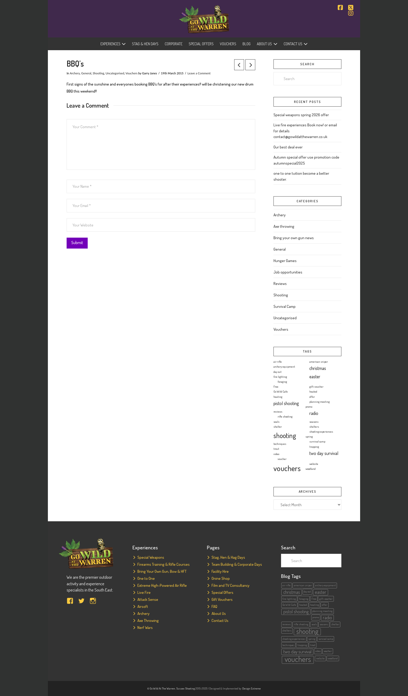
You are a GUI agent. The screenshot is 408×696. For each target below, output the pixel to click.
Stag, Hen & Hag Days (228, 557)
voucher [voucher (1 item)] (282, 459)
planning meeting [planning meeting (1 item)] (319, 402)
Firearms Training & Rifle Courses (163, 564)
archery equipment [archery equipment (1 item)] (284, 366)
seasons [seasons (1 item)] (313, 422)
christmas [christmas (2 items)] (317, 368)
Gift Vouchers (222, 599)
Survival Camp (284, 306)
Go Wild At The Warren (162, 688)
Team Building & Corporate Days (237, 564)
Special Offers (222, 592)
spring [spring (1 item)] (309, 436)
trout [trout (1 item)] (276, 449)
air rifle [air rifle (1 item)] (277, 361)
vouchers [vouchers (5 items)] (287, 468)
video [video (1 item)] (276, 454)
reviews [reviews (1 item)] (277, 411)
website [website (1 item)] (313, 464)
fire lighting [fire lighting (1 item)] (280, 377)
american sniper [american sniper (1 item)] (318, 361)
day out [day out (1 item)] (277, 372)
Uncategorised (115, 73)
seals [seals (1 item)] (276, 422)
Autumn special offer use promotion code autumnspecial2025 (306, 160)
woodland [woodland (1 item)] (310, 469)
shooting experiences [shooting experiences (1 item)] (321, 431)
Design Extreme (251, 688)
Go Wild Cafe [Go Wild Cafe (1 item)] (280, 391)
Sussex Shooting (185, 688)
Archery (75, 73)
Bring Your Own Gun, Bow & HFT (162, 571)
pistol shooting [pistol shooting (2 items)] (286, 403)
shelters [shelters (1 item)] (314, 426)
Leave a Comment (199, 73)
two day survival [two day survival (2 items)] (323, 453)
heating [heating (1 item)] (277, 397)
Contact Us (220, 620)
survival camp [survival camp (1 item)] (317, 441)
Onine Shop (221, 578)
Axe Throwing (148, 620)
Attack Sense (147, 599)
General (86, 73)
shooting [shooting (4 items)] (284, 435)
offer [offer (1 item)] (312, 397)
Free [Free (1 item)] (275, 386)
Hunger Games (285, 260)
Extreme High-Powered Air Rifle (162, 585)
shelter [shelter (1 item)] (277, 426)
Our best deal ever (288, 147)
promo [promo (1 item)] (308, 406)
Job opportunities (287, 272)
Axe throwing (283, 226)
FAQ (214, 606)
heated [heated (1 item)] (313, 391)
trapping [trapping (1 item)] (314, 446)
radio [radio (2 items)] (313, 413)
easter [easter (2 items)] (314, 376)
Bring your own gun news (293, 237)
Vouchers (131, 73)
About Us (219, 613)
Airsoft (142, 606)
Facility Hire (220, 571)
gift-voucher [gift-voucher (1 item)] (316, 386)
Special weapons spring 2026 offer (301, 114)
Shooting (98, 73)
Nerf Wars (145, 627)
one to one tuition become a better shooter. (301, 176)
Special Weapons (150, 557)
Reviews (280, 283)
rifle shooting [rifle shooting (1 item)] (285, 416)
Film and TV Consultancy (231, 585)
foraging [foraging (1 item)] (282, 381)
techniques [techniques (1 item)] (279, 444)
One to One (146, 578)
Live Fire (144, 592)
